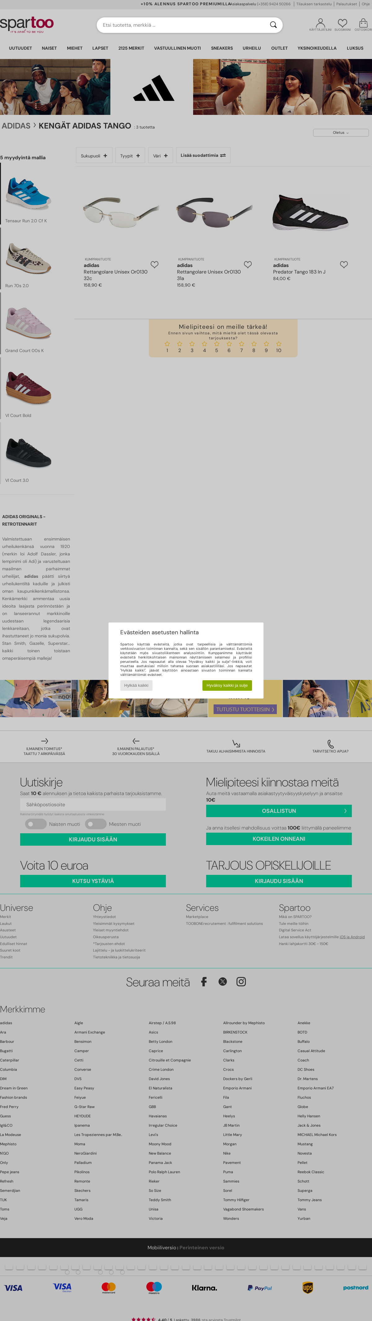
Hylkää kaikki (136, 685)
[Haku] (273, 25)
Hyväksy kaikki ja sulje (227, 685)
